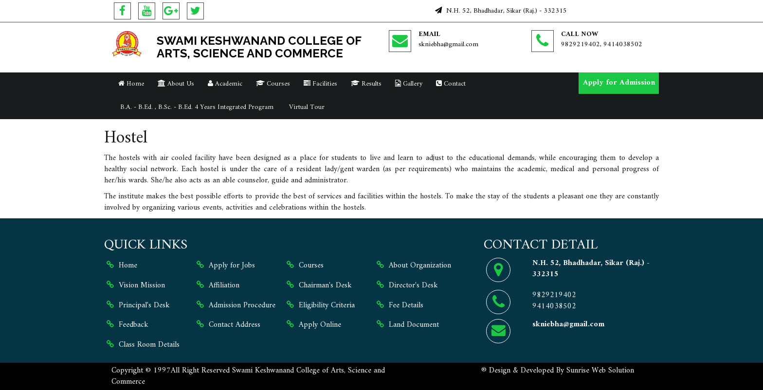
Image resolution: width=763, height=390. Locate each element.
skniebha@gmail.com (448, 44)
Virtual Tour (306, 107)
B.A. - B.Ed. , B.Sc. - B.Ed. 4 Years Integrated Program (195, 107)
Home (131, 84)
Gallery (408, 84)
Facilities (320, 84)
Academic (225, 84)
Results (366, 84)
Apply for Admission (619, 82)
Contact (451, 84)
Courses (273, 84)
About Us (176, 84)
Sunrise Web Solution (600, 370)
